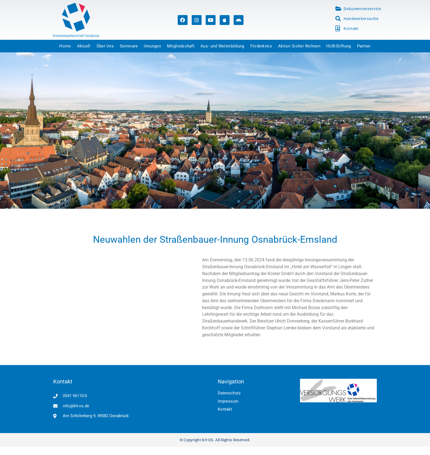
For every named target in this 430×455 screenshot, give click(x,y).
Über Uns (105, 46)
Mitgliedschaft (180, 46)
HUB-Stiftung (338, 46)
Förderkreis (261, 46)
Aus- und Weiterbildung (222, 46)
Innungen (152, 46)
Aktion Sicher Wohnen (299, 46)
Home (65, 46)
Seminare (129, 46)
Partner (364, 46)
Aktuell (83, 46)
